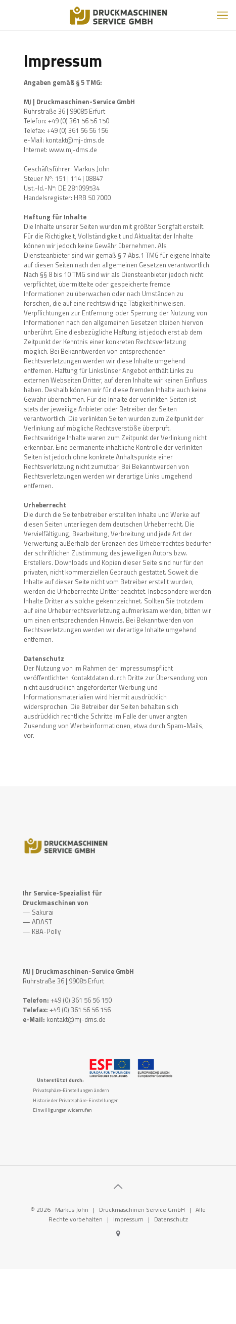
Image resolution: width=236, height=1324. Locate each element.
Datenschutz (171, 1219)
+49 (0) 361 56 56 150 (81, 1000)
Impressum (128, 1219)
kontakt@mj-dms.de (76, 1019)
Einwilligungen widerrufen (62, 1110)
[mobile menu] (222, 15)
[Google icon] (118, 1233)
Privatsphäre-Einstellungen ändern (71, 1090)
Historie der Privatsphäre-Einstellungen (76, 1100)
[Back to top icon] (118, 1186)
